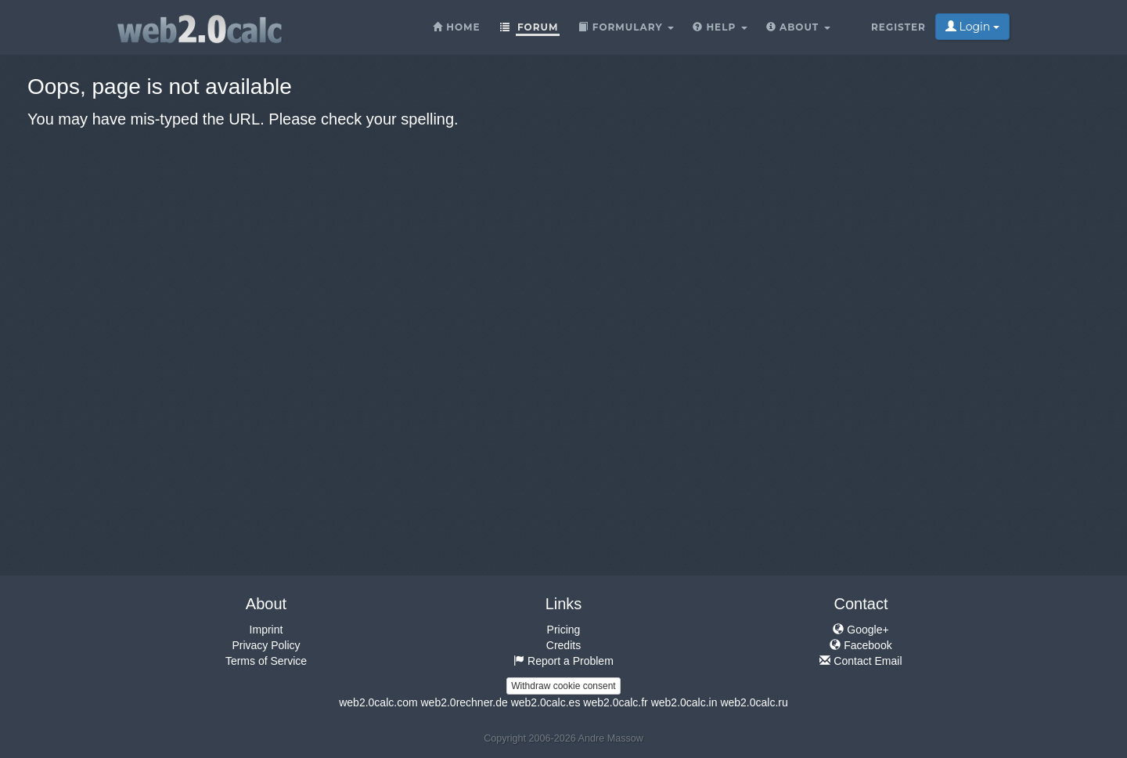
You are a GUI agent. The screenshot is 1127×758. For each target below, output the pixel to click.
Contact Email (860, 661)
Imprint (266, 629)
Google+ (860, 629)
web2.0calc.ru (753, 702)
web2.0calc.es (546, 702)
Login (972, 27)
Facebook (860, 645)
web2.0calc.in (684, 702)
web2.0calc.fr (615, 702)
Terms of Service (266, 661)
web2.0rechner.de (463, 702)
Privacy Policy (266, 645)
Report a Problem (563, 661)
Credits (563, 645)
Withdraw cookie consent (563, 685)
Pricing (564, 629)
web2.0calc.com (378, 702)
